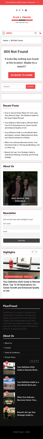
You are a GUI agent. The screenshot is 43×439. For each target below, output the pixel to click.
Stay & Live (29, 277)
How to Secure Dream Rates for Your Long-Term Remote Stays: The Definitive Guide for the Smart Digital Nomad (22, 115)
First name (7, 224)
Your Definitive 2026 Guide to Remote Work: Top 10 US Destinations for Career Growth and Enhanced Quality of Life (18, 2)
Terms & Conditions (12, 353)
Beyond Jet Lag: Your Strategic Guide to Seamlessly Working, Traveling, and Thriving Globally (21, 154)
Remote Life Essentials (13, 277)
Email (5, 231)
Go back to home (21, 75)
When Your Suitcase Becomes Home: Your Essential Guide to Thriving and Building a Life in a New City (22, 145)
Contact (8, 348)
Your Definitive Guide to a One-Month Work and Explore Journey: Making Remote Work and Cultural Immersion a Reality (21, 135)
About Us (8, 343)
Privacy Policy (10, 357)
